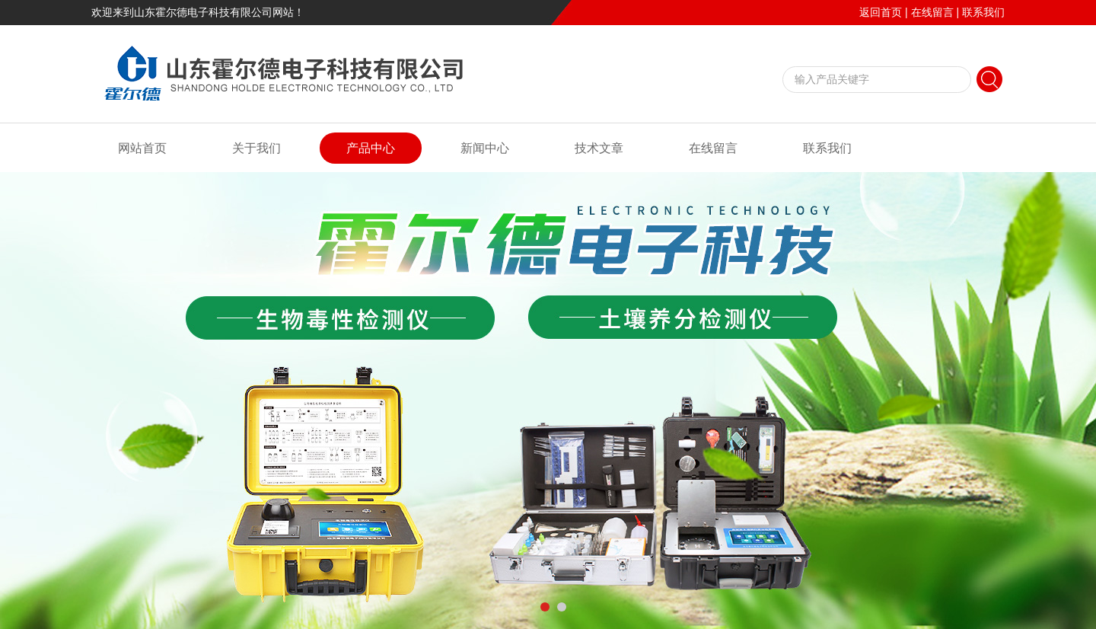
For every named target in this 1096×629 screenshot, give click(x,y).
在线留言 (932, 12)
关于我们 (256, 148)
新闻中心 (484, 148)
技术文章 (599, 148)
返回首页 (880, 12)
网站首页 (142, 148)
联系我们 (983, 12)
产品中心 (370, 148)
